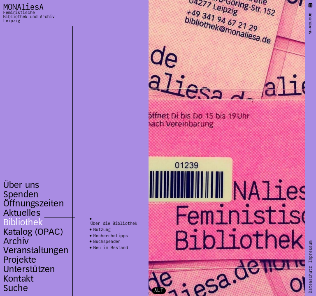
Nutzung (102, 230)
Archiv (16, 241)
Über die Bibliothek (114, 224)
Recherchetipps (110, 236)
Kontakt (18, 278)
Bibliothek (23, 222)
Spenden (21, 194)
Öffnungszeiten (33, 203)
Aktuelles (21, 213)
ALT (159, 290)
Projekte (20, 259)
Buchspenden (107, 242)
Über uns (21, 185)
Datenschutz (310, 279)
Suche (15, 288)
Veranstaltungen (35, 250)
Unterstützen (29, 269)
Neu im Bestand (110, 248)
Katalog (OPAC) (33, 232)
